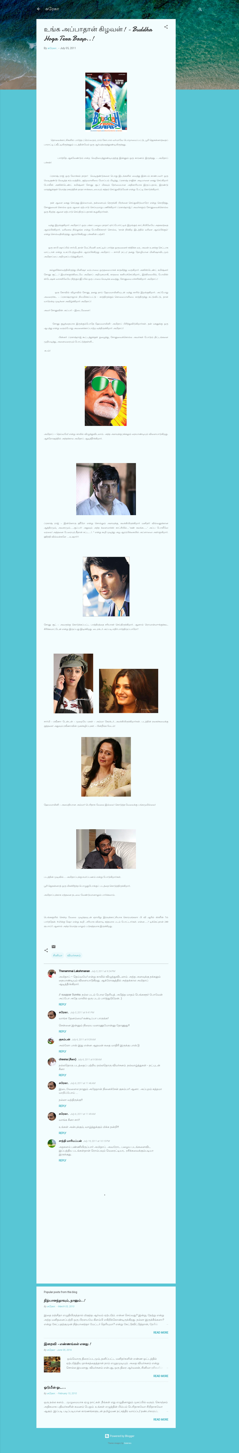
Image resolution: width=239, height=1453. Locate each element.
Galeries (127, 1443)
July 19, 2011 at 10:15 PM (96, 1141)
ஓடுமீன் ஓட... (55, 1387)
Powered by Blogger (119, 1436)
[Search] (200, 10)
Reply (62, 1004)
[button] (166, 27)
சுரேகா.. (64, 1012)
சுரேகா (52, 9)
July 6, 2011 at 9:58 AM (90, 1059)
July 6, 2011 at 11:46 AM (82, 1083)
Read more (160, 1332)
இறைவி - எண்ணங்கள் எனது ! (67, 1344)
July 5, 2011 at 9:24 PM (103, 971)
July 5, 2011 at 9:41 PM (82, 1012)
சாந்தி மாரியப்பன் (70, 1141)
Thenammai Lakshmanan (74, 971)
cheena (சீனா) (67, 1059)
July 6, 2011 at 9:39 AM (84, 1039)
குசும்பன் (64, 1039)
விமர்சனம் (74, 955)
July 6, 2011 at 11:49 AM (82, 1114)
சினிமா (57, 955)
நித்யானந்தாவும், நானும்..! (64, 1300)
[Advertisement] (191, 75)
